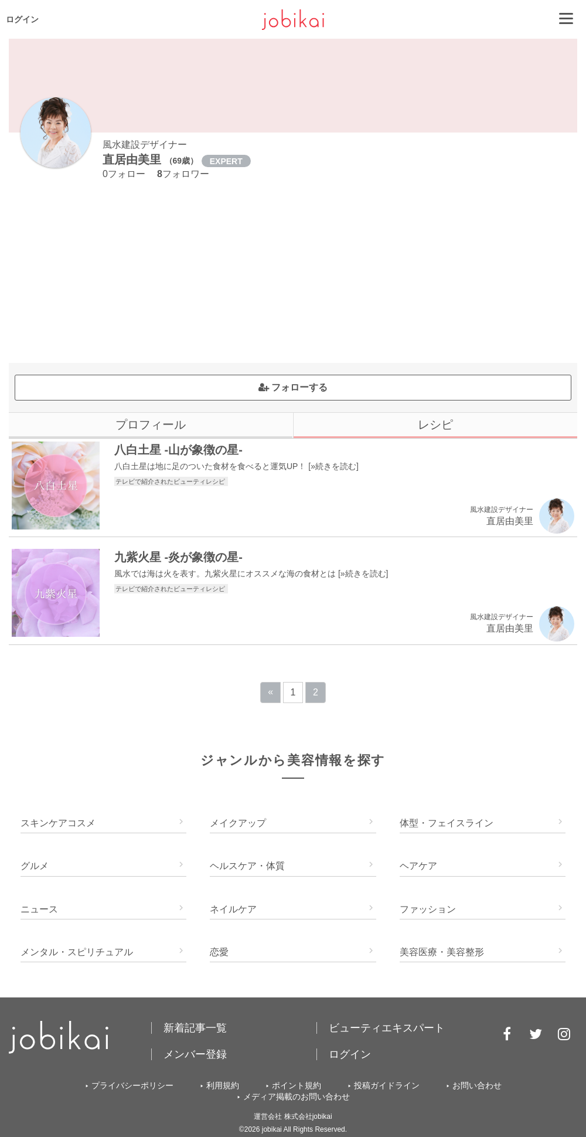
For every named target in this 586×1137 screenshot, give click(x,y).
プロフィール (150, 424)
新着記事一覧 (195, 1028)
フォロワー (183, 174)
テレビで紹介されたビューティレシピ (171, 481)
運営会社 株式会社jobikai (293, 1116)
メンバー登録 (195, 1054)
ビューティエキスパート (387, 1028)
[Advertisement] (293, 275)
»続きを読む (333, 466)
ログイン (22, 19)
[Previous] (270, 692)
